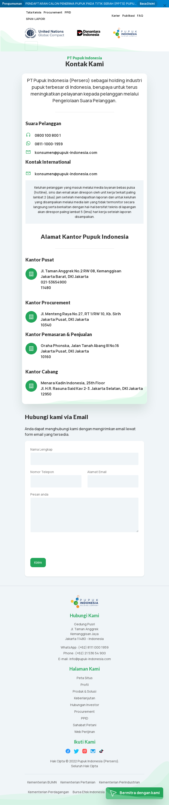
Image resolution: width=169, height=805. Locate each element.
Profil (85, 685)
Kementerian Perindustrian (119, 782)
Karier (116, 16)
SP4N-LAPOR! (35, 19)
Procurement (53, 12)
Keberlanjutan (84, 698)
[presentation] (65, 545)
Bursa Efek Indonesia (89, 792)
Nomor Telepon (42, 472)
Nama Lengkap (41, 449)
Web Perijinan (84, 732)
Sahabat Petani (84, 725)
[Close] (165, 5)
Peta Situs (85, 678)
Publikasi (128, 16)
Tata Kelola (33, 12)
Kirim (38, 562)
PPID (68, 12)
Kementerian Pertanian (77, 782)
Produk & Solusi (84, 692)
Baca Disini (147, 4)
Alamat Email (96, 472)
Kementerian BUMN (42, 782)
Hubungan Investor (84, 705)
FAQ (140, 16)
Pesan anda (39, 494)
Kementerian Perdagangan (48, 792)
